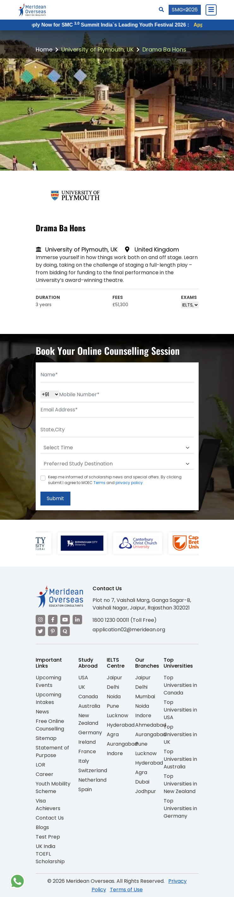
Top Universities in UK (180, 734)
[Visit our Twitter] (40, 631)
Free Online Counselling (50, 725)
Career (44, 774)
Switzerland (92, 770)
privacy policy (129, 482)
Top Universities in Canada (180, 685)
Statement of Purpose (52, 751)
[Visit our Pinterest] (52, 631)
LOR (40, 764)
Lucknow (117, 715)
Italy (83, 761)
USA (83, 677)
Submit (55, 498)
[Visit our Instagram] (40, 619)
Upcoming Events (48, 681)
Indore (115, 753)
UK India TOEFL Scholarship (50, 854)
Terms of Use (126, 889)
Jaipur (114, 677)
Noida (114, 696)
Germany (90, 732)
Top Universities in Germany (180, 808)
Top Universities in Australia (180, 759)
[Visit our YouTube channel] (65, 619)
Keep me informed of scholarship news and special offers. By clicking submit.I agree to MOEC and (115, 479)
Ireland (87, 742)
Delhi (113, 687)
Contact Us (50, 817)
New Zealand (88, 719)
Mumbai (145, 696)
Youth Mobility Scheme (53, 787)
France (87, 751)
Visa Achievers (48, 804)
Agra (113, 734)
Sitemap (46, 738)
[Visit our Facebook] (52, 619)
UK (81, 687)
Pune (113, 706)
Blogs (42, 827)
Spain (85, 789)
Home (44, 49)
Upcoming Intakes (48, 698)
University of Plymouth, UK (97, 49)
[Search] (161, 9)
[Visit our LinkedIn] (77, 619)
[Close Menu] (211, 10)
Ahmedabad (150, 725)
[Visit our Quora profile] (65, 631)
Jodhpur (145, 791)
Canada (88, 696)
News (42, 711)
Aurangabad (122, 744)
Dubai (142, 781)
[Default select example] (117, 447)
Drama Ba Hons (164, 49)
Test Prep (48, 836)
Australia (89, 706)
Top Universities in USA (180, 710)
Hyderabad (121, 725)
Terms (99, 482)
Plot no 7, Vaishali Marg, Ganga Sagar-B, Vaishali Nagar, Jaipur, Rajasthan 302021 (142, 604)
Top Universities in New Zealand (180, 784)
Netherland (92, 780)
